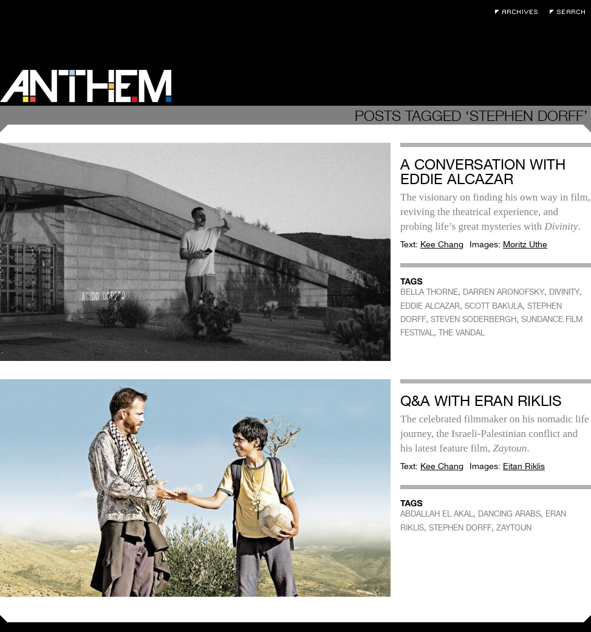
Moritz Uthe (525, 244)
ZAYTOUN (513, 527)
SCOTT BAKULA (493, 306)
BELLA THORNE (429, 292)
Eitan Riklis (524, 466)
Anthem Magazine (85, 86)
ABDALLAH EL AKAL (436, 513)
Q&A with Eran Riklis (481, 401)
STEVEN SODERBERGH (473, 319)
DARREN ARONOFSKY (503, 292)
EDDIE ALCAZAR (430, 306)
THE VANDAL (462, 332)
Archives (519, 12)
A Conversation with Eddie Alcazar (482, 172)
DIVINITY (564, 292)
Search (570, 12)
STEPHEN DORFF (460, 527)
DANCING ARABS (509, 513)
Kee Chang (441, 244)
